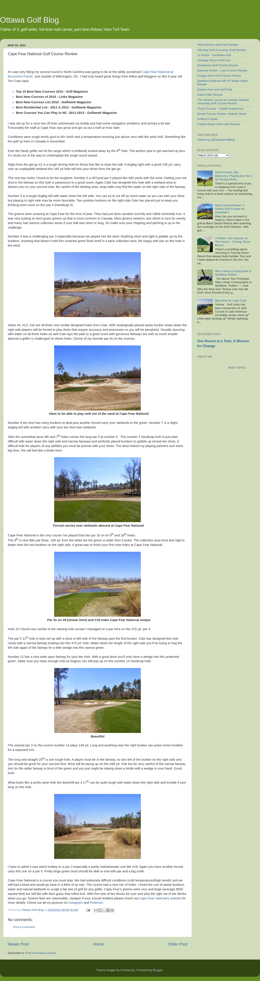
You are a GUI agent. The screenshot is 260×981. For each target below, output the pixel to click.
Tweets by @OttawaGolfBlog (216, 139)
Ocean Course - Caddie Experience (220, 108)
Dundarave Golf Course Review (217, 65)
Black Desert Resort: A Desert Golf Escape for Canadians (230, 209)
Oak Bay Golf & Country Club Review (221, 50)
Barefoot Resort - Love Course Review (222, 70)
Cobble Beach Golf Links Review (218, 124)
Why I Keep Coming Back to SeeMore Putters (233, 272)
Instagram (75, 902)
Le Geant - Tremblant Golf (214, 55)
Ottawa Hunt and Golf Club (214, 89)
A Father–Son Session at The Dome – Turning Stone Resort (232, 242)
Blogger (158, 970)
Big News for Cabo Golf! (230, 300)
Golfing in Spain (207, 119)
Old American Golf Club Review (217, 44)
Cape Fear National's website (160, 898)
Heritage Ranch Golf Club (214, 60)
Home (98, 944)
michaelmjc (127, 970)
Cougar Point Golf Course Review (219, 75)
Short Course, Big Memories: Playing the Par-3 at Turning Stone (233, 176)
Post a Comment (24, 927)
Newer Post (18, 944)
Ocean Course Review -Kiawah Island (221, 113)
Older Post (177, 944)
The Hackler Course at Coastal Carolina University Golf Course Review (223, 101)
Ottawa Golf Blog (29, 20)
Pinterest (96, 902)
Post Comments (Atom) (41, 953)
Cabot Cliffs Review (210, 94)
